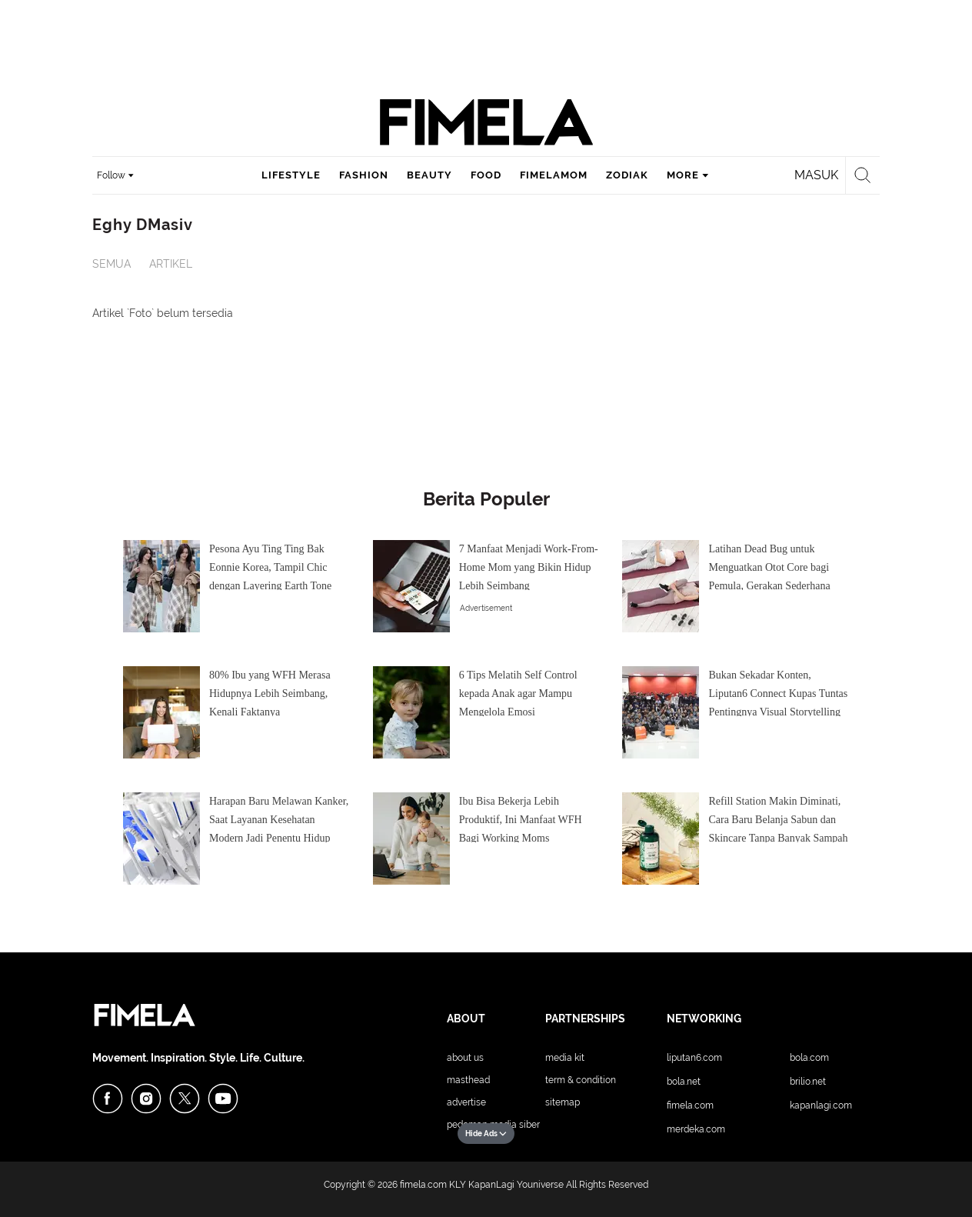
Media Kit (564, 1057)
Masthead (468, 1080)
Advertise (466, 1102)
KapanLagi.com (821, 1105)
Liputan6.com (694, 1057)
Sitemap (562, 1102)
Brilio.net (808, 1081)
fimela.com (423, 1184)
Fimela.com (690, 1105)
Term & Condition (580, 1080)
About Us (465, 1057)
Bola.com (809, 1057)
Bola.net (684, 1081)
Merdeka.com (696, 1129)
